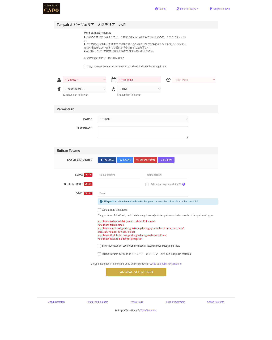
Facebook (107, 159)
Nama (83, 175)
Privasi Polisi (136, 301)
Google (125, 159)
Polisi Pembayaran (175, 301)
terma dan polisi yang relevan (165, 263)
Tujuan (87, 118)
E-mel (84, 193)
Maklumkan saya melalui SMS (166, 184)
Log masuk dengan (79, 160)
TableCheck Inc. (148, 310)
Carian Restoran (215, 301)
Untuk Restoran (56, 301)
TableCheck (166, 159)
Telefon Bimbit (78, 184)
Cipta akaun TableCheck (112, 209)
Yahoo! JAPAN (145, 159)
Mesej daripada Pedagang (97, 32)
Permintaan (84, 128)
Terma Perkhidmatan (97, 301)
